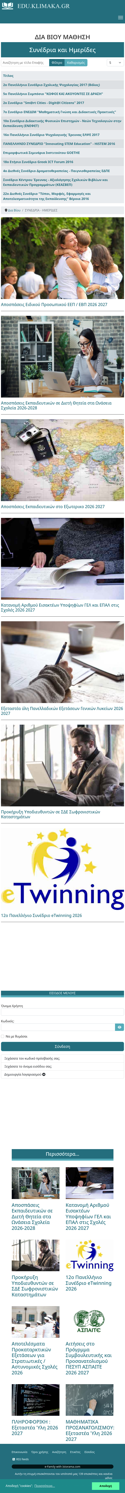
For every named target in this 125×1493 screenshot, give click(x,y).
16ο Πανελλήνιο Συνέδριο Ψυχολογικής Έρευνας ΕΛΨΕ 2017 (51, 134)
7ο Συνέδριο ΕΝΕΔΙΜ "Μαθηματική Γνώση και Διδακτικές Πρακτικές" (59, 112)
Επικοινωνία (19, 1452)
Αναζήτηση (59, 1452)
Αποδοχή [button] (105, 1486)
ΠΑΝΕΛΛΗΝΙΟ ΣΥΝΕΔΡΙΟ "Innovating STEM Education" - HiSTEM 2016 (59, 143)
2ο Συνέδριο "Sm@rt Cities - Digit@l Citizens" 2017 (43, 102)
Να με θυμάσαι (16, 1036)
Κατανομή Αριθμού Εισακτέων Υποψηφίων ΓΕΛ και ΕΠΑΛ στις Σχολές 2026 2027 (60, 607)
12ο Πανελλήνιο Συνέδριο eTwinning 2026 (41, 915)
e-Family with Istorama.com (62, 1466)
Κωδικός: (7, 1021)
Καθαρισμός (76, 62)
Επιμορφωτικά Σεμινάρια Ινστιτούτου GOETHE (41, 152)
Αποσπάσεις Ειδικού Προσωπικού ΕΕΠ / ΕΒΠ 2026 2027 (54, 304)
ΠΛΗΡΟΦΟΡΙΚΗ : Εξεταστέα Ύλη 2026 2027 (35, 1427)
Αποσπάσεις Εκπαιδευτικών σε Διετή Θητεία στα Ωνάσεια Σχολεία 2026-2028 (56, 405)
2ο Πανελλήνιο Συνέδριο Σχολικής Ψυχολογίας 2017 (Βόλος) (51, 85)
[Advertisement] (62, 957)
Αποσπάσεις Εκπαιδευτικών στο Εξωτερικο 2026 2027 (53, 506)
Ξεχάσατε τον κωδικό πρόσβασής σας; (32, 1058)
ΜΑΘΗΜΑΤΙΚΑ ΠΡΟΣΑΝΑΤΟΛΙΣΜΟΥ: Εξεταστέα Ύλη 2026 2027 (90, 1430)
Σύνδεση (62, 1046)
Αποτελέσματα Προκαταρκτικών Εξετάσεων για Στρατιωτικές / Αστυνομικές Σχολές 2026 (35, 1358)
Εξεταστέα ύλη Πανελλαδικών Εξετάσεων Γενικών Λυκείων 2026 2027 (62, 711)
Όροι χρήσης (39, 1452)
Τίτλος (8, 75)
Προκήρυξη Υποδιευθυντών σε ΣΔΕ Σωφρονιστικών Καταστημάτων (50, 814)
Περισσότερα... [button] (44, 1486)
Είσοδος (90, 1452)
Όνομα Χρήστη (12, 1006)
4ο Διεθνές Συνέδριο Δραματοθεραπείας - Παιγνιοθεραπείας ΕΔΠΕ (56, 171)
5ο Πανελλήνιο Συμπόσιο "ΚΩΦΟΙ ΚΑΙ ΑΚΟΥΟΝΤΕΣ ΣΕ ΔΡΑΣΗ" (53, 93)
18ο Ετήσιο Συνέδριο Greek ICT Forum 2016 (38, 162)
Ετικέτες (75, 1452)
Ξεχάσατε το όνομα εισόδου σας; (28, 1066)
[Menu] (120, 17)
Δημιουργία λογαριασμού (24, 1074)
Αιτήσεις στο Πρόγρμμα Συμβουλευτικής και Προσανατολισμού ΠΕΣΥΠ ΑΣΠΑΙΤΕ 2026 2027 (89, 1358)
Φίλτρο (57, 62)
